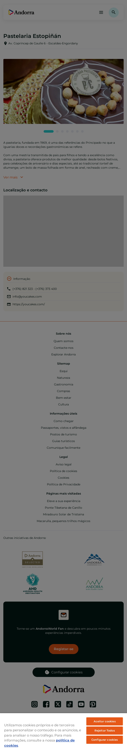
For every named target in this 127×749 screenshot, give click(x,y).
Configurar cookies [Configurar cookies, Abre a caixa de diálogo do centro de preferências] (104, 739)
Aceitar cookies (105, 721)
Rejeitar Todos (104, 730)
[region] (63, 731)
